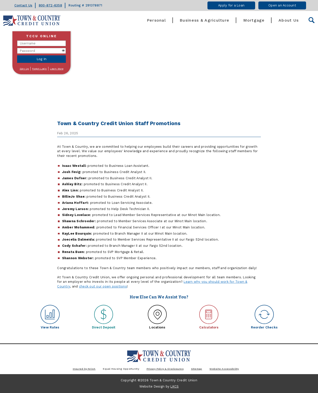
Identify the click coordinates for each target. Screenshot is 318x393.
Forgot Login (39, 68)
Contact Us (23, 5)
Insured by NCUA (84, 368)
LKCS (174, 386)
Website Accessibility (224, 368)
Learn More (56, 68)
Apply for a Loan (231, 5)
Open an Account (282, 5)
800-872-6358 (50, 5)
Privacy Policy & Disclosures (165, 368)
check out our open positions (103, 286)
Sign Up (24, 68)
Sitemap (196, 368)
